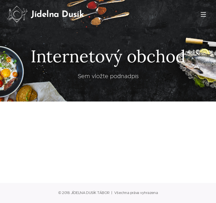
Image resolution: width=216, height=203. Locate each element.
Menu (203, 14)
